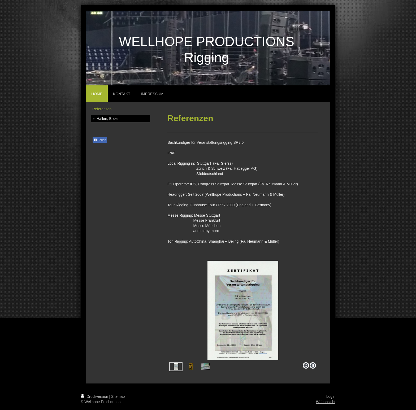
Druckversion (95, 396)
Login (330, 396)
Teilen (100, 140)
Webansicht (325, 402)
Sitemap (118, 396)
